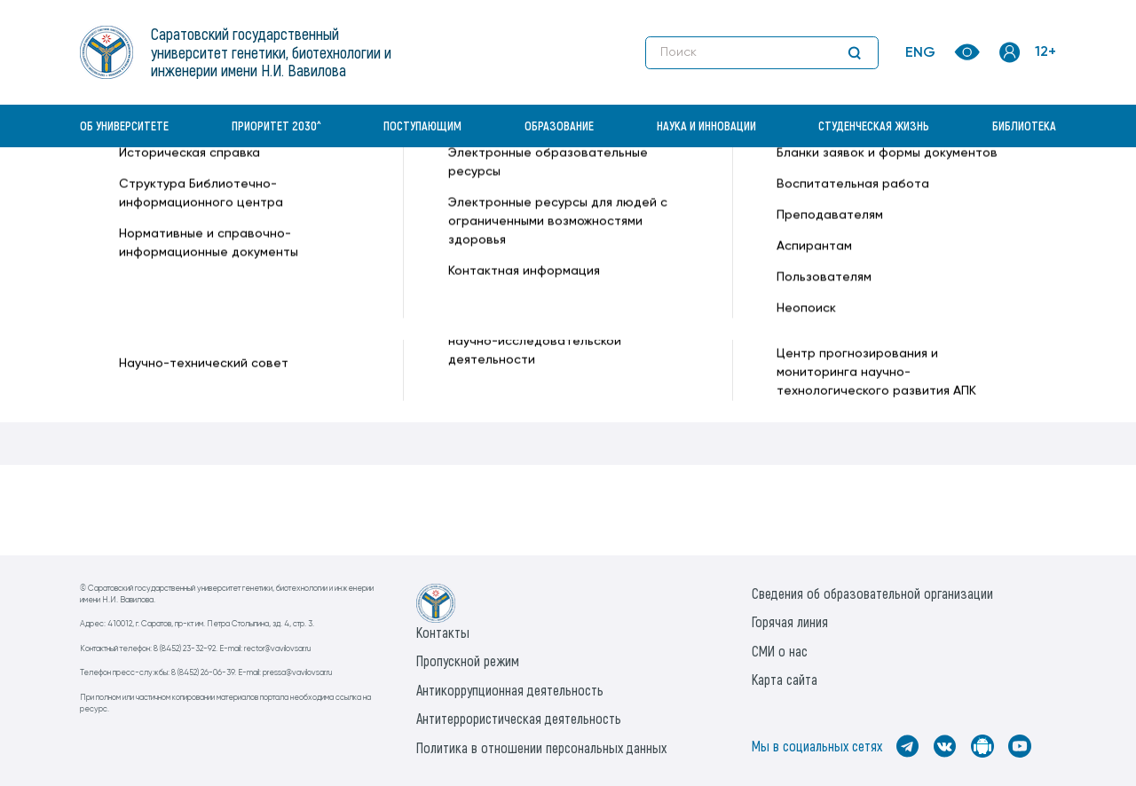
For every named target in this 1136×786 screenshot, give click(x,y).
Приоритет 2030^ (276, 125)
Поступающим (422, 125)
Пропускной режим (467, 660)
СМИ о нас (780, 650)
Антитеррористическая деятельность (518, 718)
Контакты (442, 632)
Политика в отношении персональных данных (541, 747)
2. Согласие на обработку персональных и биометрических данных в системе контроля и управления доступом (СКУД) (447, 345)
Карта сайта (784, 679)
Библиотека (1024, 125)
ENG (920, 53)
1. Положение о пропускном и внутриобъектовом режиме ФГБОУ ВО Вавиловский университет (370, 319)
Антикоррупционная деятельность (510, 689)
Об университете (124, 125)
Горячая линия (790, 621)
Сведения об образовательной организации (872, 593)
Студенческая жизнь (873, 125)
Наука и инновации (706, 125)
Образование (559, 125)
